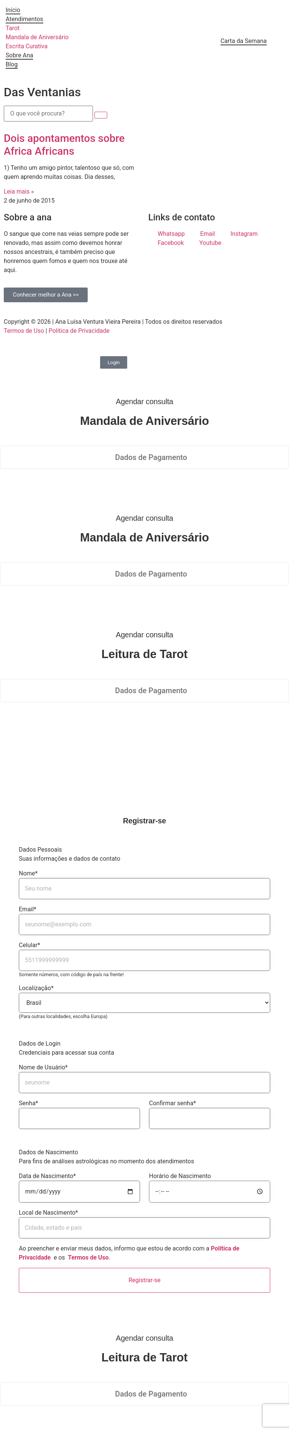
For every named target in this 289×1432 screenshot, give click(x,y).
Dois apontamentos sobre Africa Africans (64, 144)
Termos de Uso (24, 330)
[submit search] (100, 115)
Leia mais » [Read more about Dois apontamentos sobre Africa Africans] (19, 191)
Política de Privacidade (79, 330)
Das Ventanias (42, 92)
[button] (144, 457)
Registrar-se (144, 1280)
